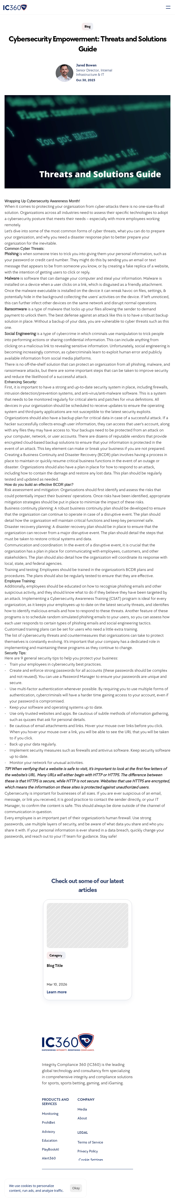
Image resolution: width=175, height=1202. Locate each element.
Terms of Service (90, 1142)
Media (82, 1109)
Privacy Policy (87, 1151)
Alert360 (49, 1158)
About (82, 1118)
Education (49, 1141)
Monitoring (50, 1114)
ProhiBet (48, 1123)
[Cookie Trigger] (91, 1160)
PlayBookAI (50, 1149)
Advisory (48, 1132)
